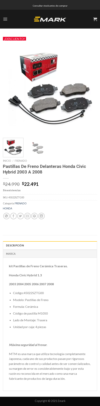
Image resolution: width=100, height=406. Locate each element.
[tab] (50, 245)
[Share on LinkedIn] (41, 216)
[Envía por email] (27, 216)
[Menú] (5, 19)
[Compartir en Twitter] (20, 216)
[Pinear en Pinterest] (34, 216)
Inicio (7, 160)
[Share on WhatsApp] (6, 216)
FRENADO (21, 160)
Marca (11, 253)
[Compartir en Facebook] (13, 216)
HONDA (7, 208)
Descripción (15, 245)
